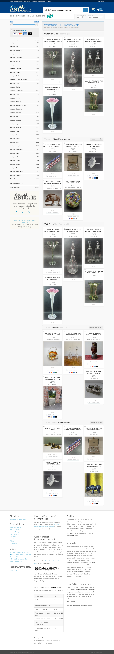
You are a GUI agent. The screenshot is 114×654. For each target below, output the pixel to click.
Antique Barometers (16, 50)
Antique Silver (14, 153)
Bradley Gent (93, 151)
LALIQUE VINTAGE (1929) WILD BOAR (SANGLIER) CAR (53, 183)
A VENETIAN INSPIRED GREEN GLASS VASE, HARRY (52, 41)
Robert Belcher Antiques (73, 188)
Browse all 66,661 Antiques (18, 519)
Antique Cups (14, 94)
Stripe (24, 30)
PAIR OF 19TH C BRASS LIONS (52, 429)
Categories (20, 16)
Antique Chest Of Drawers (18, 79)
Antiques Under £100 (17, 183)
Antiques (13, 43)
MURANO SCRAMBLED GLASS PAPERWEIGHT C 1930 (73, 182)
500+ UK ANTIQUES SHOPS (35, 16)
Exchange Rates (14, 534)
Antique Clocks (15, 87)
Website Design (15, 532)
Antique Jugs (14, 124)
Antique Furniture (16, 112)
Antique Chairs (15, 76)
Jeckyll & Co (94, 471)
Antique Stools (15, 160)
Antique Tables (15, 164)
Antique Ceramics (16, 72)
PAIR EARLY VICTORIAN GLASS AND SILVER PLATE (93, 372)
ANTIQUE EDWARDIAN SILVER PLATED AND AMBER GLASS (52, 334)
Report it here (14, 570)
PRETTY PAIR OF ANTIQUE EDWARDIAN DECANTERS (73, 333)
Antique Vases (15, 168)
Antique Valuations (15, 527)
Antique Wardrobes (16, 171)
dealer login (101, 1)
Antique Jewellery (16, 120)
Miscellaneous (14, 179)
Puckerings (73, 151)
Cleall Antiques (53, 384)
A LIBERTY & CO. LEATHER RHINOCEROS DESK (94, 465)
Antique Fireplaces (16, 109)
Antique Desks (15, 98)
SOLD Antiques (15, 187)
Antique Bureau (15, 65)
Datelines (13, 539)
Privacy (12, 541)
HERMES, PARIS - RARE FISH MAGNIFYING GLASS (73, 145)
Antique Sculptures (16, 146)
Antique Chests (15, 83)
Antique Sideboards (16, 149)
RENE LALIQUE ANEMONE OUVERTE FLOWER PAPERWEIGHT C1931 (94, 146)
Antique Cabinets (15, 68)
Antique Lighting (15, 127)
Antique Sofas (14, 157)
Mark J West (52, 46)
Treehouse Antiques (93, 339)
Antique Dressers (15, 102)
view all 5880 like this (95, 327)
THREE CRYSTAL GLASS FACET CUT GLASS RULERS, (52, 145)
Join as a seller (14, 529)
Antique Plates (15, 138)
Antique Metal (14, 131)
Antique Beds (14, 54)
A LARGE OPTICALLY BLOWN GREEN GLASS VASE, (94, 81)
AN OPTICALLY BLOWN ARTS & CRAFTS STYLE (73, 40)
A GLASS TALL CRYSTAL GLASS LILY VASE (52, 88)
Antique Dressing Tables (18, 105)
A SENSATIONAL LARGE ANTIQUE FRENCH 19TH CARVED (52, 379)
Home (12, 16)
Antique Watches (15, 175)
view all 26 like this (96, 139)
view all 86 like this (96, 422)
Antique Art (14, 46)
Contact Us (13, 543)
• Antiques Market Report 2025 (19, 552)
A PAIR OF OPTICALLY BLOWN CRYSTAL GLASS (93, 40)
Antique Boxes (15, 61)
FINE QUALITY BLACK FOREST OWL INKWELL (93, 333)
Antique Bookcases (16, 57)
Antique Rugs (14, 142)
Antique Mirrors (15, 135)
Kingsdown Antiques (53, 339)
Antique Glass (14, 116)
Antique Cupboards (16, 91)
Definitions (13, 536)
